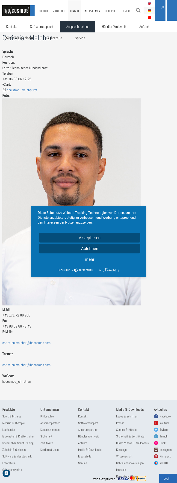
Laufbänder (8, 430)
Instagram (166, 450)
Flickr (163, 443)
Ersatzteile (54, 38)
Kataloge (121, 450)
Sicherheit (111, 11)
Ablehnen (89, 248)
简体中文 (149, 17)
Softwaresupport (41, 26)
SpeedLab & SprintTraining (17, 443)
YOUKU (164, 463)
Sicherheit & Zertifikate (130, 436)
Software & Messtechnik (17, 456)
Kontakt (11, 26)
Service (80, 38)
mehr (89, 259)
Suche (138, 10)
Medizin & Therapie (13, 423)
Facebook (165, 416)
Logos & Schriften (126, 416)
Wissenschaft (124, 456)
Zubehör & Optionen (14, 450)
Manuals (121, 470)
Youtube (164, 423)
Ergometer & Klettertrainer (18, 436)
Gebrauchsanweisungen (130, 463)
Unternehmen (92, 11)
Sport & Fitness (11, 416)
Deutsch (149, 10)
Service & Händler (126, 430)
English (149, 3)
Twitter (164, 430)
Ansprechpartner (77, 26)
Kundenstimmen (49, 430)
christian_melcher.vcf (22, 90)
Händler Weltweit (114, 26)
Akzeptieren (90, 237)
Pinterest (165, 456)
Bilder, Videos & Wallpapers (132, 443)
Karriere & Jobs (49, 450)
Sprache (7, 51)
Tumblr (164, 436)
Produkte (43, 11)
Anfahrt (144, 26)
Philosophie (47, 416)
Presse (120, 423)
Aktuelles (59, 11)
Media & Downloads (19, 38)
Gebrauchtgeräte (12, 470)
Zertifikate (46, 443)
